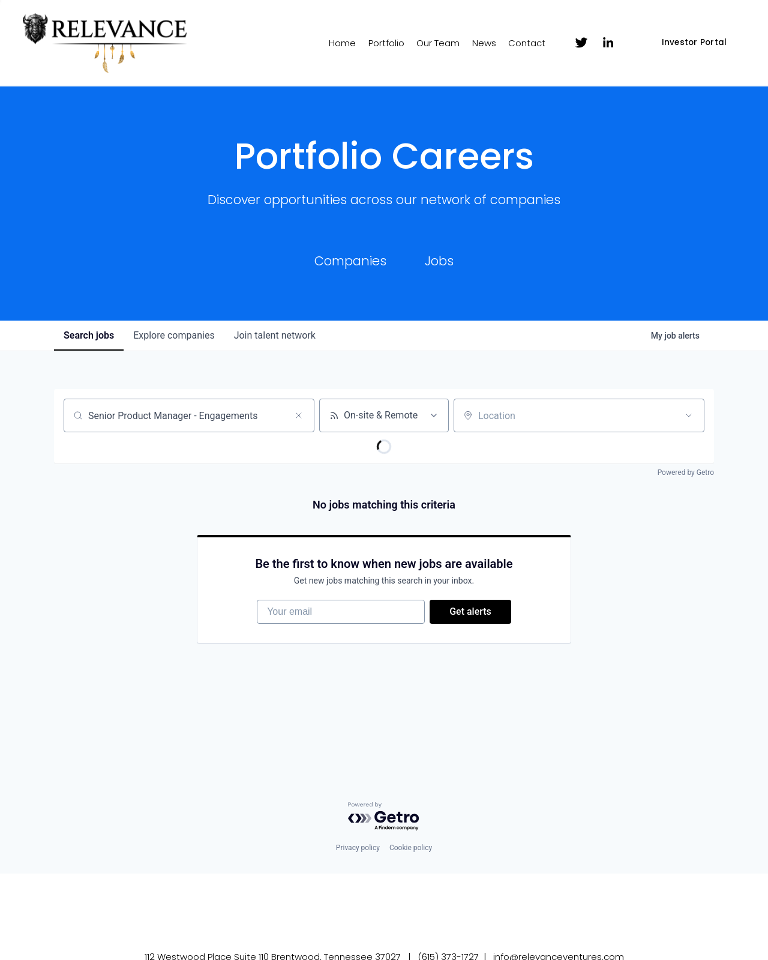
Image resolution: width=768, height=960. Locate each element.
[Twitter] (581, 42)
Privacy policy (358, 848)
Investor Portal (694, 42)
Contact (526, 43)
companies (173, 335)
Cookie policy (410, 848)
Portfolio (386, 43)
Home (342, 43)
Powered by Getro (686, 472)
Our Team (438, 43)
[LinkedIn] (608, 42)
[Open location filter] (689, 415)
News (484, 43)
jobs (89, 335)
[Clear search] (299, 415)
